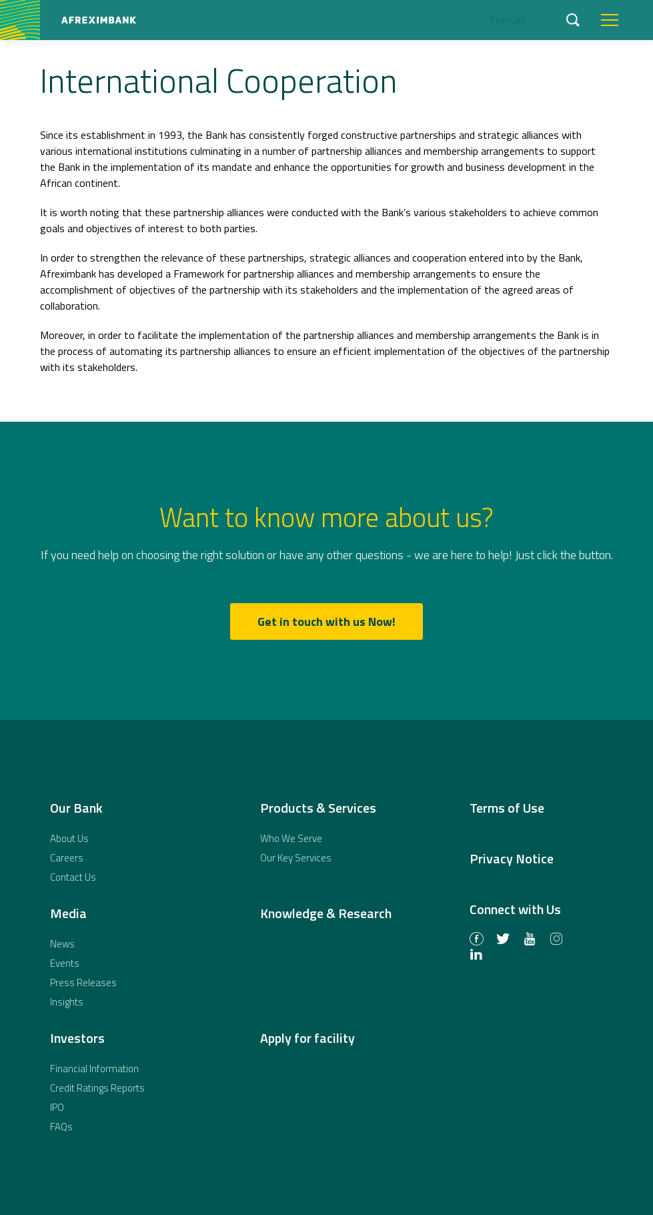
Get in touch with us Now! (326, 622)
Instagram (556, 940)
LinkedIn (476, 956)
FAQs (61, 1126)
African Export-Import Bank (98, 20)
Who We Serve (291, 838)
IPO (57, 1107)
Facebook (476, 940)
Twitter (503, 940)
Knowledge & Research (326, 913)
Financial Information (94, 1068)
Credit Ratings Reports (97, 1088)
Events (64, 963)
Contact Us (73, 877)
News (62, 943)
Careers (66, 857)
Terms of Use (507, 807)
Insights (66, 1001)
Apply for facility (307, 1038)
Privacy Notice (512, 858)
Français (508, 19)
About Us (69, 838)
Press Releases (83, 982)
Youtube (529, 940)
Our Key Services (296, 857)
